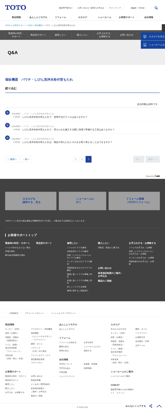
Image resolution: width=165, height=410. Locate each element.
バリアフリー (141, 332)
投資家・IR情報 (90, 363)
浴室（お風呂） (12, 332)
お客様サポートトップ (22, 233)
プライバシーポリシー (34, 312)
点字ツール (140, 344)
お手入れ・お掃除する (14, 391)
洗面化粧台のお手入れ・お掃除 (141, 261)
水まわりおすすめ (118, 328)
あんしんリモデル (38, 17)
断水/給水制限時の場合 (15, 254)
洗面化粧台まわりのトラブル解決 (79, 267)
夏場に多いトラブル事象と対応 (79, 274)
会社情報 (148, 17)
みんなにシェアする (136, 406)
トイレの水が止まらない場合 (17, 246)
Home (7, 25)
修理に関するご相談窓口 (77, 289)
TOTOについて (65, 363)
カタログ (82, 17)
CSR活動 (63, 371)
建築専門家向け (66, 8)
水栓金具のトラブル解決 (77, 250)
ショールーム (104, 17)
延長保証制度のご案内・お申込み (110, 273)
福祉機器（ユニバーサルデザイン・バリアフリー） (41, 335)
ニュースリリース (67, 375)
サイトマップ (115, 8)
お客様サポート (127, 17)
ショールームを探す (154, 69)
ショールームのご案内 (122, 370)
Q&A (30, 25)
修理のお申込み (97, 8)
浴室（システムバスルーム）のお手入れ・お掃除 (141, 251)
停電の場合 (10, 250)
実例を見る (64, 349)
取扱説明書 (36, 379)
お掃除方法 (140, 336)
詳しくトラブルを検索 (76, 285)
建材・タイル (37, 342)
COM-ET (115, 383)
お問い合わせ (83, 8)
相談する (88, 349)
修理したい (72, 241)
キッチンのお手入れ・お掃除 (141, 256)
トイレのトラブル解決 (76, 246)
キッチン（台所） (13, 328)
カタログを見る (152, 60)
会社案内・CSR (142, 340)
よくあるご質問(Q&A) (40, 383)
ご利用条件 (13, 312)
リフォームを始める (68, 341)
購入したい (103, 241)
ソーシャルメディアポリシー (63, 312)
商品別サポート (44, 241)
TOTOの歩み (64, 367)
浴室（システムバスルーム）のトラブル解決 (79, 255)
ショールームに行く (92, 345)
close (161, 52)
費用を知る (64, 345)
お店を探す (88, 341)
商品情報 (16, 17)
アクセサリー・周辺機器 (41, 328)
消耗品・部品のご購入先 (108, 246)
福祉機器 (38, 25)
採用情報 (88, 367)
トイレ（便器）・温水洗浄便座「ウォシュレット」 (14, 346)
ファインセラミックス (40, 354)
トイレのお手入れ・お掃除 (140, 246)
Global (141, 8)
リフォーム (60, 17)
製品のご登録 (105, 279)
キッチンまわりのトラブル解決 (79, 261)
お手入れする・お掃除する (142, 241)
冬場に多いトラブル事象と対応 (79, 280)
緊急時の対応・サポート (17, 241)
